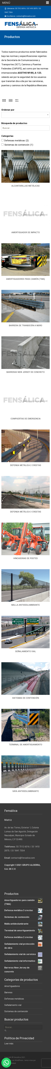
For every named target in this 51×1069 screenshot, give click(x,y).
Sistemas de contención (25, 698)
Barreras (8, 992)
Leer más (8, 1043)
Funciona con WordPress (14, 1060)
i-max (31, 1060)
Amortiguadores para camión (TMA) (25, 279)
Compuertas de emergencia (26, 418)
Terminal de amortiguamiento (25, 744)
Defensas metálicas (14, 998)
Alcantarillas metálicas (25, 186)
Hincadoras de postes (25, 558)
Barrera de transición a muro (25, 325)
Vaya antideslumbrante (25, 791)
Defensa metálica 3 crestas (25, 512)
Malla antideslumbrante (25, 605)
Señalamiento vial (25, 651)
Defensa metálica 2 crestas (25, 465)
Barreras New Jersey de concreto (25, 372)
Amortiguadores (12, 986)
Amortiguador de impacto (25, 232)
